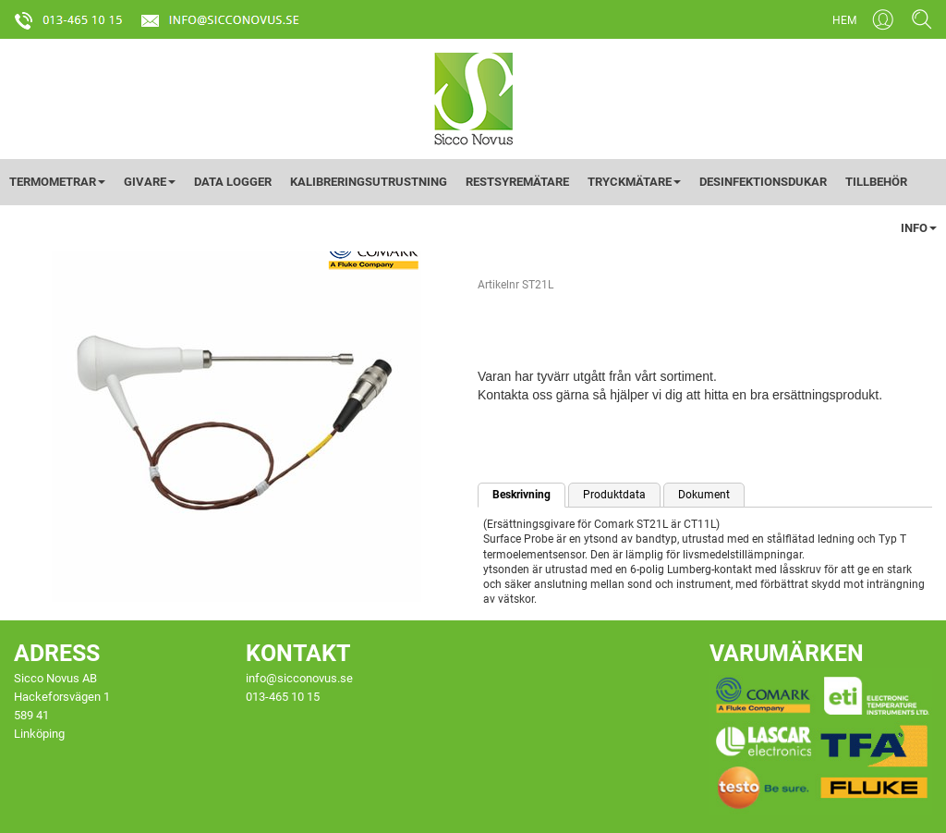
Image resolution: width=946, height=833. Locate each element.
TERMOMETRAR (57, 182)
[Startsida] (473, 98)
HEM (844, 20)
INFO (919, 228)
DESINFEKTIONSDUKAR (763, 182)
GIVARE (150, 182)
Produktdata (614, 494)
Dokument (704, 494)
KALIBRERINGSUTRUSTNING (368, 182)
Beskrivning (521, 494)
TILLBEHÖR (876, 182)
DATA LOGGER (233, 182)
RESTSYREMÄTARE (517, 182)
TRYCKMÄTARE (634, 182)
